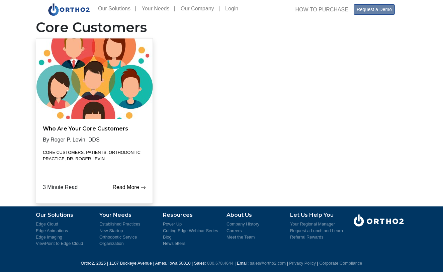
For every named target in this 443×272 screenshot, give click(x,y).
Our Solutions (117, 8)
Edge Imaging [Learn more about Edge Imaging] (49, 237)
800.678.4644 (220, 263)
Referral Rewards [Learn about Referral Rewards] (307, 237)
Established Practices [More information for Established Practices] (119, 223)
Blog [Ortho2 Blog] (167, 237)
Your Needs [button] (158, 8)
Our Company (200, 8)
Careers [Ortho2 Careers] (234, 230)
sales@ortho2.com (268, 263)
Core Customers (63, 152)
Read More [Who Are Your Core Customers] (129, 187)
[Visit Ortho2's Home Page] (69, 10)
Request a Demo (374, 9)
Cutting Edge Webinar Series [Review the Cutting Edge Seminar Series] (190, 230)
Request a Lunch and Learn (316, 230)
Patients (96, 152)
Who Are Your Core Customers (85, 128)
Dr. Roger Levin (86, 158)
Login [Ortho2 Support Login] (233, 8)
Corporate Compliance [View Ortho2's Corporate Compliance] (340, 263)
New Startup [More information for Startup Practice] (111, 230)
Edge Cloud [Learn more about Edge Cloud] (47, 223)
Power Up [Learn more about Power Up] (172, 223)
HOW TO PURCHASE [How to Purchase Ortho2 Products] (321, 9)
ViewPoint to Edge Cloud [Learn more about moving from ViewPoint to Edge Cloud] (59, 243)
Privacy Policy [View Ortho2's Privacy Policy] (302, 263)
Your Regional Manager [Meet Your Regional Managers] (312, 223)
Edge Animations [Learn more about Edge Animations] (52, 230)
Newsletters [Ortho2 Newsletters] (174, 243)
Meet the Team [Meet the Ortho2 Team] (241, 237)
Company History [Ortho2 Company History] (243, 223)
